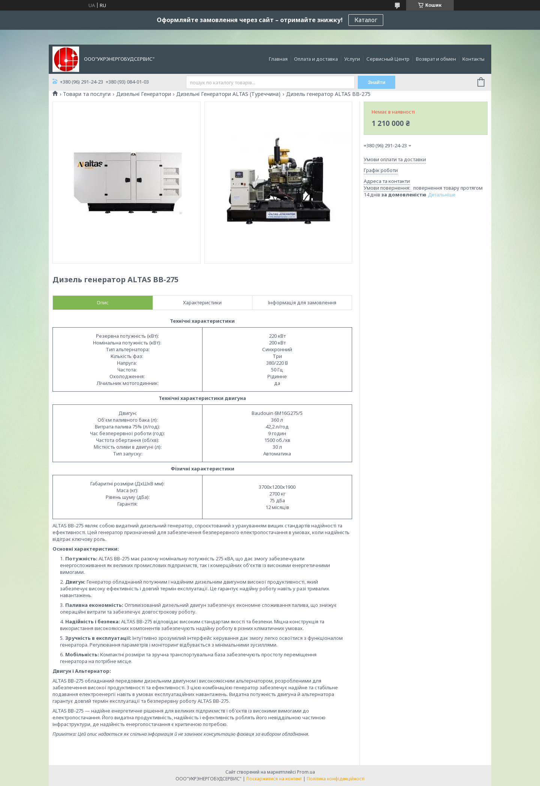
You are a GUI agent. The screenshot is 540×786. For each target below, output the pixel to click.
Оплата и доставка (316, 58)
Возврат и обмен (436, 58)
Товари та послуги (87, 94)
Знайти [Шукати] (377, 82)
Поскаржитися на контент (274, 779)
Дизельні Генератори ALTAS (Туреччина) (228, 94)
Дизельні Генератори (143, 94)
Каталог (365, 20)
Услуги (352, 58)
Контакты (473, 58)
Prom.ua (306, 772)
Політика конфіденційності (335, 779)
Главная (278, 58)
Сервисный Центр (388, 58)
